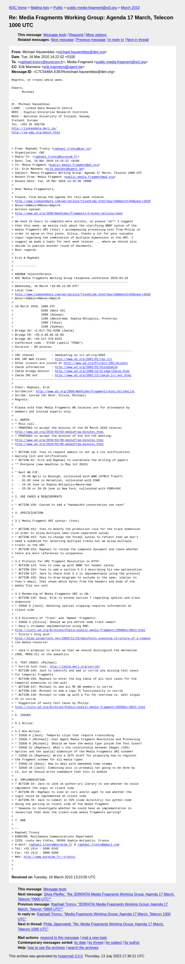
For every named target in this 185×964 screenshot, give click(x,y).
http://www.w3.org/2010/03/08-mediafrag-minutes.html (59, 440)
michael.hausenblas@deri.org (81, 52)
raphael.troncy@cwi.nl (71, 149)
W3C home (18, 8)
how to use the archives (46, 948)
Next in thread (137, 40)
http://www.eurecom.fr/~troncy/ (50, 857)
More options (96, 35)
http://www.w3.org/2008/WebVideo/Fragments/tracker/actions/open (69, 214)
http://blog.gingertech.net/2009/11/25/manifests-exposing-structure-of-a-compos (82, 639)
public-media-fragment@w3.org (92, 8)
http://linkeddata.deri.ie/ (34, 129)
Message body (55, 35)
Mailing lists (40, 8)
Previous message (91, 40)
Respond (76, 35)
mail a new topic (94, 938)
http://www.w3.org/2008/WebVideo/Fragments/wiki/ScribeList (85, 392)
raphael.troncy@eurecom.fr (41, 62)
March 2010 (130, 8)
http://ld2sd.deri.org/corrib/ (75, 667)
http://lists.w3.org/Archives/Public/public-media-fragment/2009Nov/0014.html (80, 630)
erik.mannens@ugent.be (63, 67)
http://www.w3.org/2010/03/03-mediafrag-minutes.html (59, 432)
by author (132, 942)
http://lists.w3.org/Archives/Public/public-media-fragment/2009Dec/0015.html (80, 707)
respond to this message (59, 938)
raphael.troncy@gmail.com (98, 845)
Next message (62, 40)
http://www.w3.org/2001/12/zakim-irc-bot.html (93, 376)
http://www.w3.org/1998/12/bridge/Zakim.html (92, 371)
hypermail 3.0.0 (70, 956)
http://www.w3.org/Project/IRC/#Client (96, 363)
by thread (96, 942)
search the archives (83, 948)
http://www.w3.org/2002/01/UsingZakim (86, 367)
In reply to (116, 40)
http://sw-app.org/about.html (36, 133)
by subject (114, 942)
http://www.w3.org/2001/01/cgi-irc (83, 359)
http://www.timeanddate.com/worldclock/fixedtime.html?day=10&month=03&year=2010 (82, 201)
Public (58, 8)
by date (80, 942)
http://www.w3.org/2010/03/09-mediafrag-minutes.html (59, 444)
